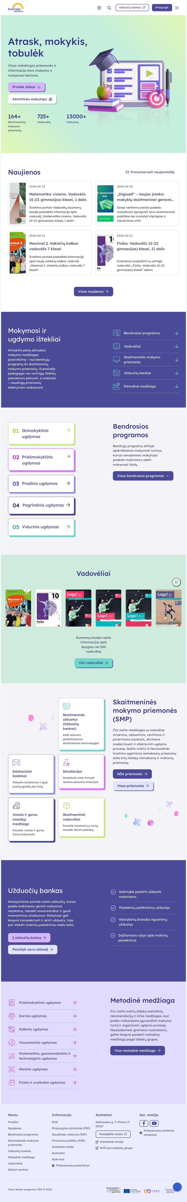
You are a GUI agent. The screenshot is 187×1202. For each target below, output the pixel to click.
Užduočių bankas (19, 1151)
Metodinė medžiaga (21, 1157)
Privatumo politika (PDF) (68, 1140)
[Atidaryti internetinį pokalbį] (177, 1187)
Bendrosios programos (23, 1134)
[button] (109, 7)
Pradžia (13, 1122)
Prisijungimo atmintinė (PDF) (71, 1128)
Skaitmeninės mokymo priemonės (23, 1143)
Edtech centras (18, 1169)
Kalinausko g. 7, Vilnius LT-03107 (113, 1124)
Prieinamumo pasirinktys (70, 1165)
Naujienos (14, 1128)
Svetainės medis (63, 1147)
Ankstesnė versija (109, 1141)
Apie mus (58, 1159)
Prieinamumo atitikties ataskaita (157, 1133)
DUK (55, 1122)
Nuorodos (58, 1153)
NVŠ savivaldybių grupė (114, 1148)
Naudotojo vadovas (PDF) (69, 1134)
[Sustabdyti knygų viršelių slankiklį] (176, 582)
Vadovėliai (15, 1163)
